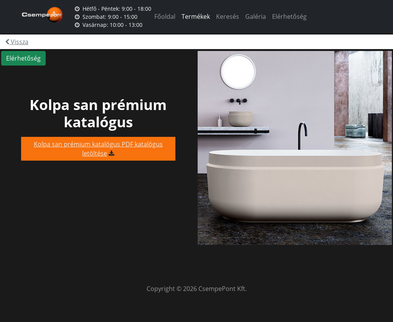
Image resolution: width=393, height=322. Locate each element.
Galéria (255, 16)
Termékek (196, 16)
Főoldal (164, 16)
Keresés (227, 16)
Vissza (16, 42)
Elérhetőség (289, 16)
